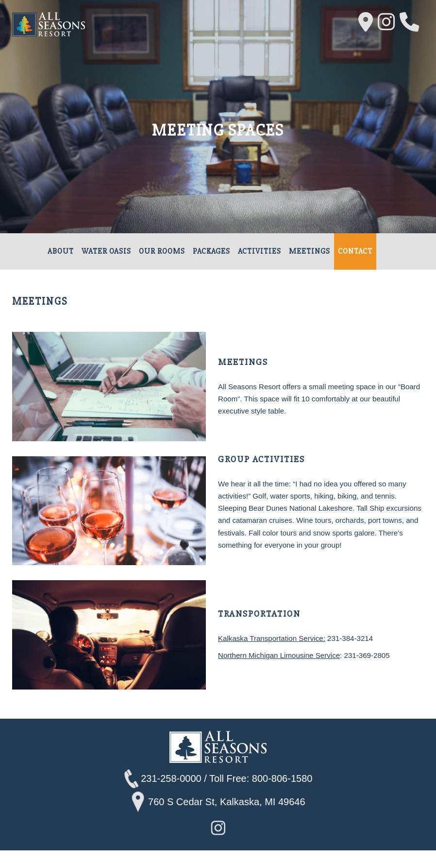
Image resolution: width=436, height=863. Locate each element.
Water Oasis (106, 252)
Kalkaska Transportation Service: (275, 649)
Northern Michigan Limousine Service (283, 667)
